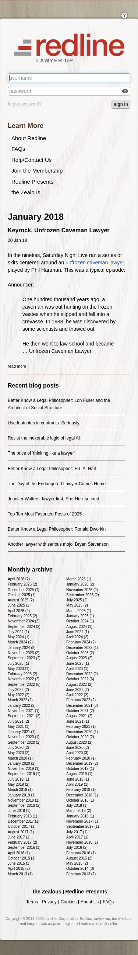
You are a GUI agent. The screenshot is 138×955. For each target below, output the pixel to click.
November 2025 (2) (82, 590)
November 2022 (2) (23, 679)
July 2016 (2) (77, 847)
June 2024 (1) (77, 632)
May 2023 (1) (18, 669)
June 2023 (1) (77, 663)
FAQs (18, 149)
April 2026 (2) (19, 579)
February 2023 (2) (22, 674)
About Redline (28, 138)
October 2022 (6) (80, 679)
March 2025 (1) (78, 611)
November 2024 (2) (23, 621)
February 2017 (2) (22, 842)
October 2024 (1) (80, 621)
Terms (32, 902)
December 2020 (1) (82, 732)
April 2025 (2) (19, 611)
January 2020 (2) (22, 763)
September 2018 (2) (24, 805)
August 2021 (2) (79, 716)
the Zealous (25, 192)
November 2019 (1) (23, 769)
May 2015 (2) (77, 863)
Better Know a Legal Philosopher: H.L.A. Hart (52, 468)
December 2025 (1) (23, 590)
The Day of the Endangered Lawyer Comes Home (57, 483)
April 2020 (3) (77, 753)
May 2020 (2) (18, 753)
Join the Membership (37, 170)
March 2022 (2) (20, 700)
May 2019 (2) (18, 784)
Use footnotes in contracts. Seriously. (44, 423)
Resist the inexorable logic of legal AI (44, 438)
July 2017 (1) (77, 832)
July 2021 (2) (18, 721)
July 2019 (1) (18, 779)
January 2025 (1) (80, 616)
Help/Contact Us (31, 160)
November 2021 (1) (23, 711)
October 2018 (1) (80, 800)
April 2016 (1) (19, 853)
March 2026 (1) (78, 579)
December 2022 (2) (82, 674)
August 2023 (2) (79, 658)
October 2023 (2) (80, 653)
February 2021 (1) (81, 727)
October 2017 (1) (22, 826)
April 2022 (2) (77, 695)
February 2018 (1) (22, 816)
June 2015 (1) (19, 863)
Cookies (69, 902)
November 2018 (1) (23, 800)
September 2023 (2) (24, 658)
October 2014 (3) (80, 869)
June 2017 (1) (19, 837)
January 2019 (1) (22, 795)
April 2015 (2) (19, 869)
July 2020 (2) (18, 748)
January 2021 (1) (22, 732)
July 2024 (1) (18, 632)
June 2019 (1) (77, 779)
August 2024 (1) (79, 627)
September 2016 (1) (24, 847)
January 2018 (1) (80, 816)
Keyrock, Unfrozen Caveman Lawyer (59, 230)
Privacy (49, 902)
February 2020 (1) (81, 758)
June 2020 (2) (77, 748)
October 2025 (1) (22, 595)
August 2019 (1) (79, 774)
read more (17, 366)
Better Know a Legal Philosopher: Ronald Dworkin (57, 529)
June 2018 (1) (19, 811)
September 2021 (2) (24, 716)
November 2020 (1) (23, 737)
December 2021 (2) (82, 706)
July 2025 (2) (77, 600)
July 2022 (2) (18, 690)
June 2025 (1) (19, 605)
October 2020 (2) (80, 737)
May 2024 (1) (18, 637)
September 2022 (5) (24, 685)
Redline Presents (32, 181)
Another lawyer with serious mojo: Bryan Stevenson (58, 544)
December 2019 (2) (82, 763)
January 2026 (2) (80, 584)
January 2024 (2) (22, 648)
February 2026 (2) (22, 584)
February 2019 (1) (81, 790)
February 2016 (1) (81, 853)
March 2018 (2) (78, 811)
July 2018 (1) (77, 805)
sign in (121, 104)
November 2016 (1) (82, 842)
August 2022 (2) (79, 685)
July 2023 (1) (18, 663)
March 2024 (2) (20, 642)
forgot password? (25, 104)
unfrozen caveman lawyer (95, 262)
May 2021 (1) (18, 727)
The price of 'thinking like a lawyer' (41, 453)
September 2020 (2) (24, 742)
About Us (90, 902)
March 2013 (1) (20, 874)
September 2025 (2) (82, 595)
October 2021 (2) (80, 711)
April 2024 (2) (77, 637)
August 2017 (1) (21, 832)
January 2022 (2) (22, 706)
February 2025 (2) (22, 616)
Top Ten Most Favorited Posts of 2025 (45, 514)
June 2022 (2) (77, 690)
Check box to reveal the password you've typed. (125, 92)
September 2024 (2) (24, 627)
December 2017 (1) (23, 821)
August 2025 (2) (21, 600)
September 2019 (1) (24, 774)
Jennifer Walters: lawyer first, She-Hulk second (53, 498)
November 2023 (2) (23, 653)
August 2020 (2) (79, 742)
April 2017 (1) (77, 837)
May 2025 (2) (77, 605)
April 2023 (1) (77, 669)
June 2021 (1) (77, 721)
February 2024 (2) (81, 642)
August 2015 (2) (79, 858)
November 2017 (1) (82, 821)
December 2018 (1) (82, 795)
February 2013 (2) (81, 874)
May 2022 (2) (18, 695)
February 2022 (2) (81, 700)
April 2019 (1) (77, 784)
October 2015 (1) (22, 858)
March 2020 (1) (20, 758)
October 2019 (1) (80, 769)
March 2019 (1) (20, 790)
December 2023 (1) (82, 648)
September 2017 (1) (82, 826)
